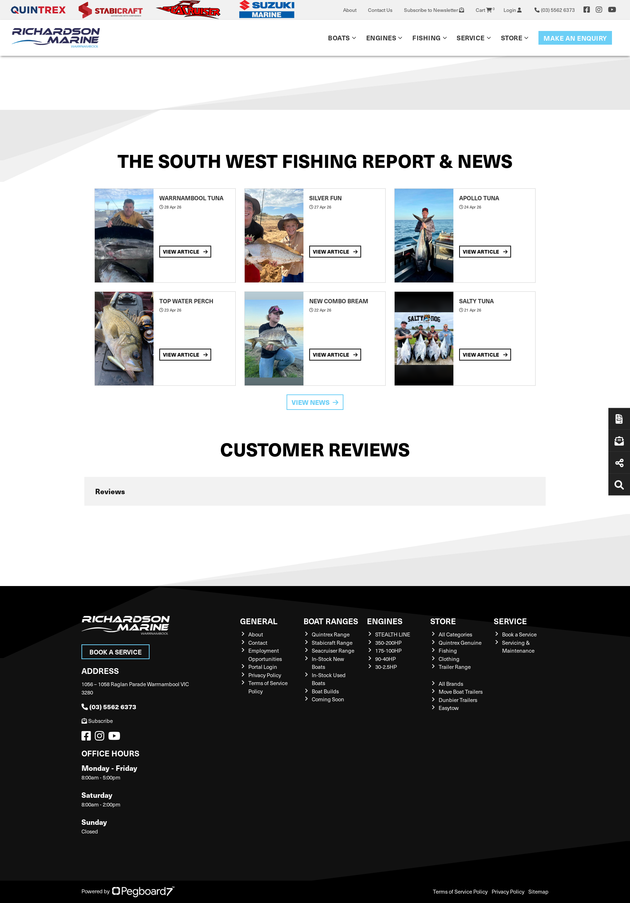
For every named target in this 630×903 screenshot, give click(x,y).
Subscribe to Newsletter (434, 10)
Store (512, 37)
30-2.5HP (386, 667)
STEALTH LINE (392, 634)
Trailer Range (455, 667)
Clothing (449, 659)
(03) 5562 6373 (108, 706)
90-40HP (385, 659)
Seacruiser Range (333, 650)
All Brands (451, 684)
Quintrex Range (331, 634)
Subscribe (97, 721)
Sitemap (538, 891)
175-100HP (388, 650)
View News (315, 402)
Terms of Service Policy (460, 891)
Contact (257, 643)
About (349, 10)
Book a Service (115, 651)
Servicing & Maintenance (518, 647)
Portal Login (262, 667)
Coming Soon (328, 699)
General (259, 620)
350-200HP (388, 643)
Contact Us (380, 10)
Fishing (426, 37)
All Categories (455, 634)
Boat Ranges (330, 620)
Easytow (449, 708)
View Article (185, 251)
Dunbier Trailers (458, 700)
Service (471, 37)
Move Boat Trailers (461, 692)
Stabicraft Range (332, 643)
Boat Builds (325, 691)
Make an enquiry (575, 38)
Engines (381, 37)
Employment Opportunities (265, 655)
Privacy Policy (264, 675)
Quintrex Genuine (460, 643)
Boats (339, 37)
